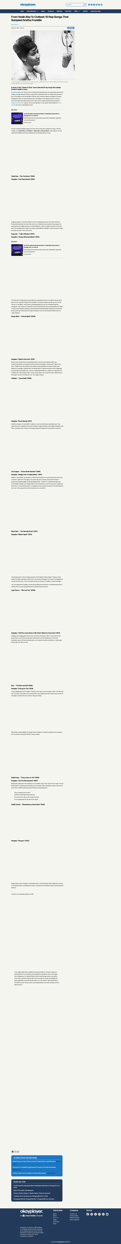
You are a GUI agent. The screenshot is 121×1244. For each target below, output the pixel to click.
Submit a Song (74, 1218)
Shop (22, 11)
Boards (85, 11)
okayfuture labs (95, 11)
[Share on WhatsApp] (73, 28)
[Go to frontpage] (28, 4)
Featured (51, 11)
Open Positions (74, 1220)
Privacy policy (74, 1216)
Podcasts (56, 1222)
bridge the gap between (17, 103)
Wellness (59, 11)
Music (55, 1216)
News (43, 11)
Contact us (73, 1214)
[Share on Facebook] (68, 28)
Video (76, 11)
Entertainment (31, 11)
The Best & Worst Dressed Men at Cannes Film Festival (33, 1173)
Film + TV (55, 1218)
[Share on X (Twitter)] (71, 28)
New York (68, 11)
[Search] (84, 4)
